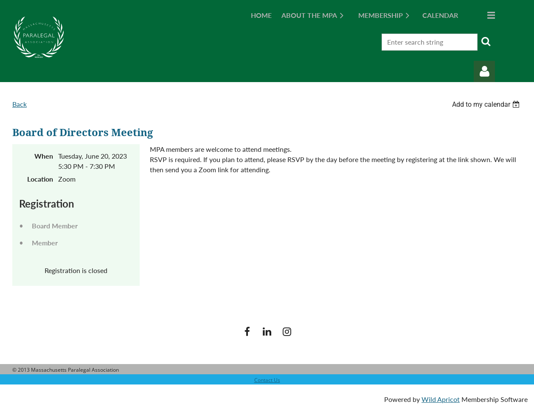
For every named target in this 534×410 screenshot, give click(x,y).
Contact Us (267, 380)
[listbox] (487, 104)
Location (40, 179)
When (43, 156)
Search (485, 41)
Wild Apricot (441, 399)
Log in (484, 71)
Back (19, 104)
